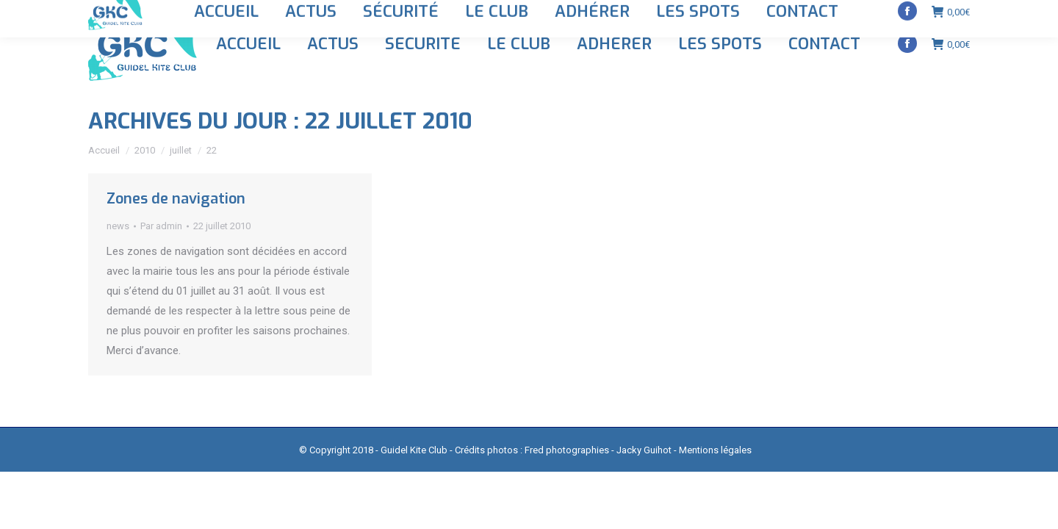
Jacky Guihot (644, 450)
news (118, 225)
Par (161, 225)
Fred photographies (567, 450)
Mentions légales (715, 450)
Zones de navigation (176, 199)
